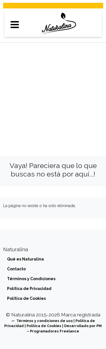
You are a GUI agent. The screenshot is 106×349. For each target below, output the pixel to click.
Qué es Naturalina (25, 259)
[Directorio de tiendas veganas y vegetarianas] (57, 24)
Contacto (16, 269)
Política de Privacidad (29, 288)
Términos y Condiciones (31, 279)
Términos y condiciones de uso (44, 321)
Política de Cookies (26, 298)
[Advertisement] (53, 97)
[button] (15, 24)
